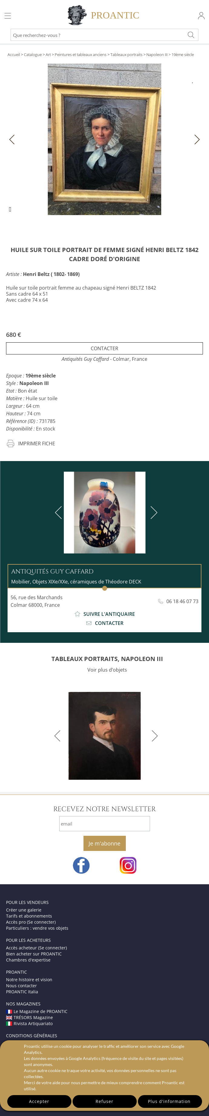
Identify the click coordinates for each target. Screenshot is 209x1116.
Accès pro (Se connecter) (31, 922)
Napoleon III (157, 54)
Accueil (14, 54)
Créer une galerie (23, 910)
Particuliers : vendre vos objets (37, 928)
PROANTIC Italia (22, 992)
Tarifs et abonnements (29, 916)
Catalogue (33, 54)
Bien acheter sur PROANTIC (34, 954)
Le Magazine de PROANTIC (36, 1011)
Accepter (39, 1101)
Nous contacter (21, 985)
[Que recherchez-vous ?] (191, 35)
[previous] (59, 512)
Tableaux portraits (126, 54)
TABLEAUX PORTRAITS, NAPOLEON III (107, 659)
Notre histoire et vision (29, 979)
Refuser (104, 1101)
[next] (153, 512)
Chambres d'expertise (28, 960)
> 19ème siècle (181, 54)
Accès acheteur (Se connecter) (36, 948)
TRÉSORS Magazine (29, 1017)
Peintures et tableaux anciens (80, 54)
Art (48, 54)
